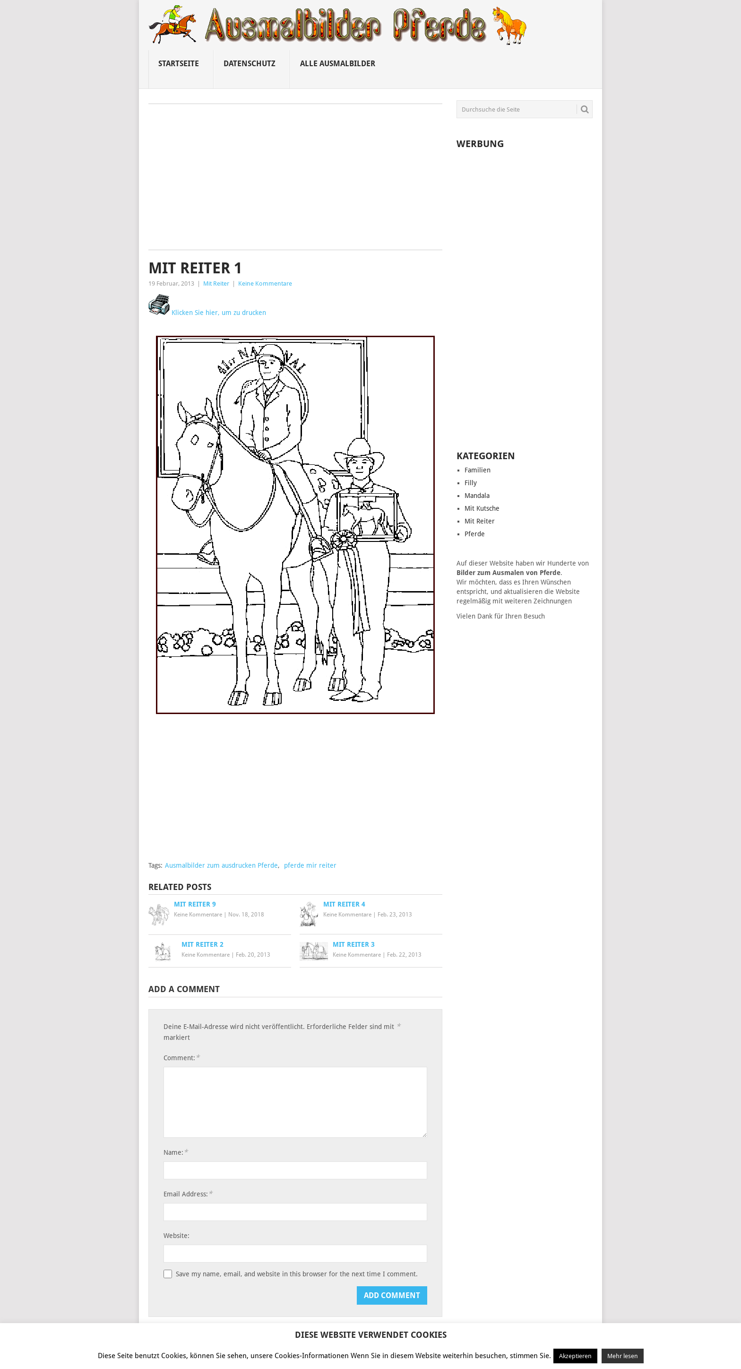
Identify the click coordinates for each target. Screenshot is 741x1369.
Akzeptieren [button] (575, 1356)
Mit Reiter (216, 283)
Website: (177, 1235)
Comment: (181, 1057)
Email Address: (188, 1193)
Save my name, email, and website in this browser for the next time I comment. (297, 1274)
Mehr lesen (622, 1356)
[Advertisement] (295, 180)
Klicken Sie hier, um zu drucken (207, 312)
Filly (471, 483)
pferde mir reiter (310, 865)
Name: (176, 1152)
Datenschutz (250, 63)
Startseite (178, 63)
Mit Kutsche (482, 508)
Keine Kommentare (265, 283)
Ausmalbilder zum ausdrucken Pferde (221, 865)
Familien (478, 470)
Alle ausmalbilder (337, 63)
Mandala (477, 495)
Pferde (475, 534)
